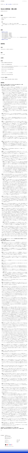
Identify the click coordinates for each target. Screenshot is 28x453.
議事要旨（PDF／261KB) (5, 39)
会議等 (6, 4)
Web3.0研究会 (10, 4)
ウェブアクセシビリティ (7, 442)
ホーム (4, 4)
